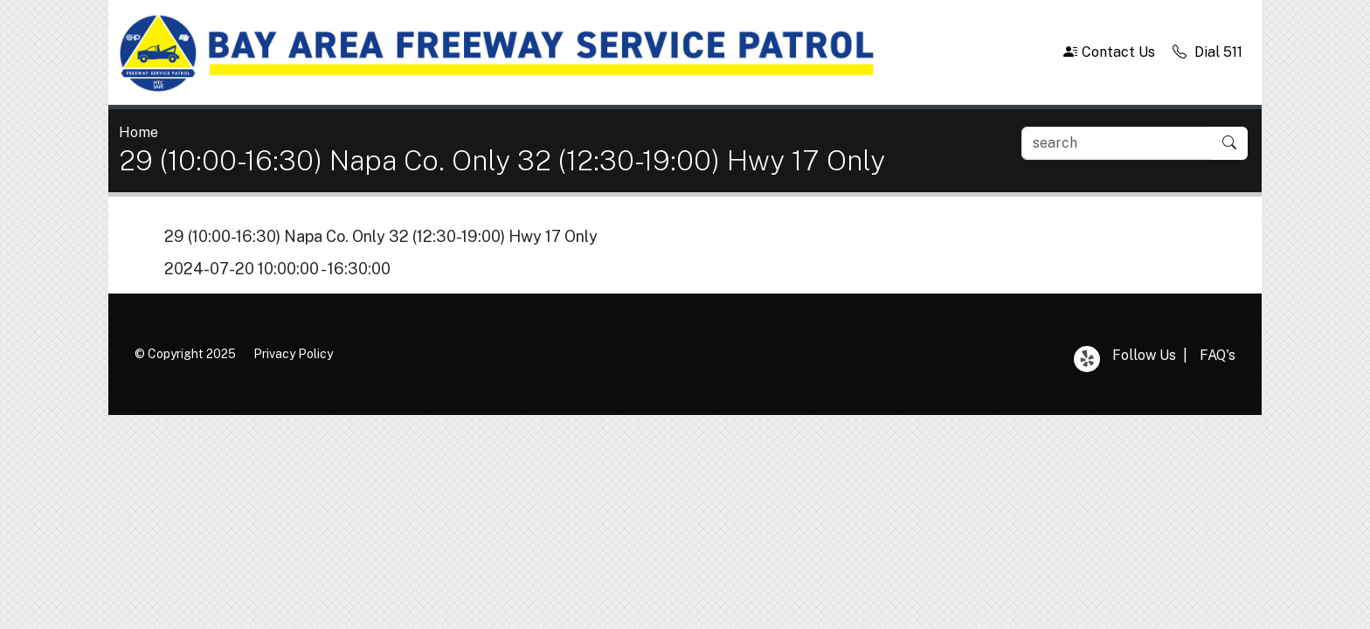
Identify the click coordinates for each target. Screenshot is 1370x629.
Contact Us (1109, 52)
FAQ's (1217, 355)
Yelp (1087, 359)
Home (138, 132)
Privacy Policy (293, 354)
